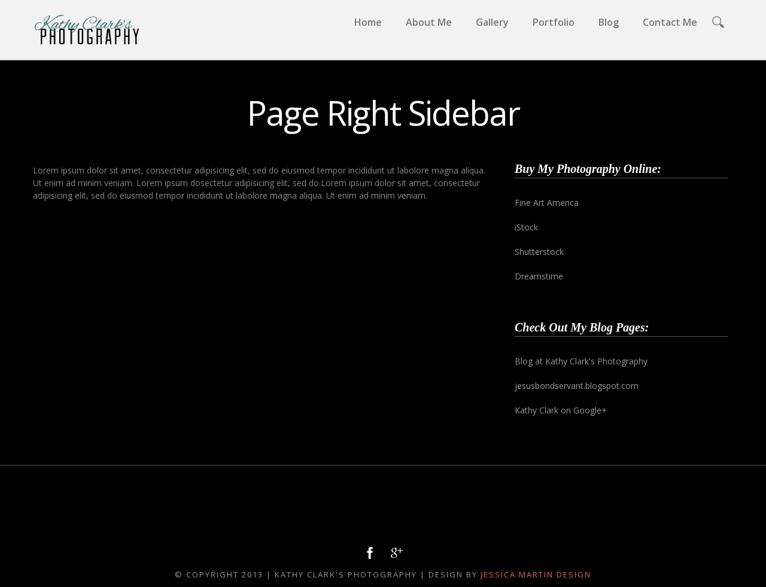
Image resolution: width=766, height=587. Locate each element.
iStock (526, 227)
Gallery (492, 22)
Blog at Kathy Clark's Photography (581, 361)
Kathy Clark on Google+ (561, 410)
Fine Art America (547, 202)
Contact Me (670, 22)
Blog (608, 22)
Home (368, 22)
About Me (429, 22)
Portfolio (553, 22)
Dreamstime (539, 276)
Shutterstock (539, 251)
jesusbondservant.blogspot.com (577, 385)
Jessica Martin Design (536, 574)
